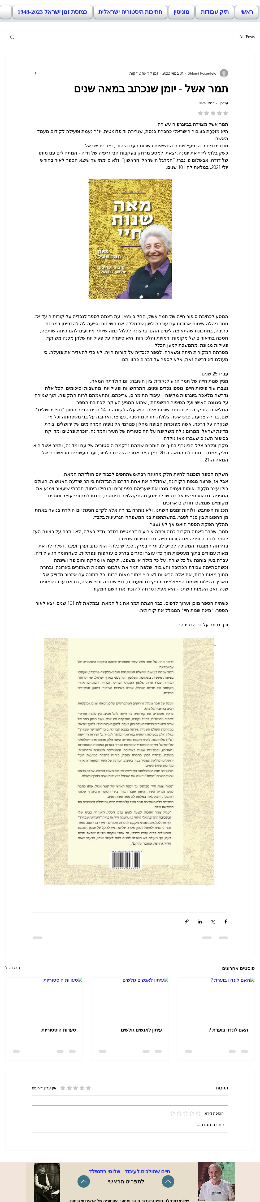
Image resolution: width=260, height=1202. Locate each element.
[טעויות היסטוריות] (44, 999)
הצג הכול (12, 967)
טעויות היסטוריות (58, 1030)
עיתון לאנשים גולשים (141, 1030)
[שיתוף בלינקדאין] (199, 921)
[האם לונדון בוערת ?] (216, 999)
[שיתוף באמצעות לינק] (186, 921)
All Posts (247, 37)
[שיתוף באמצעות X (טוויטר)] (212, 921)
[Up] (83, 1181)
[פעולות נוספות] (35, 73)
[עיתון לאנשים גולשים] (130, 999)
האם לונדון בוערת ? (228, 1030)
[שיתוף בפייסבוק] (225, 921)
